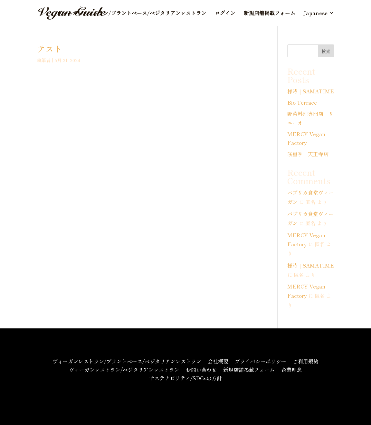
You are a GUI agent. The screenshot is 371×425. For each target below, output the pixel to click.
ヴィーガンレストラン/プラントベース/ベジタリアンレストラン (131, 14)
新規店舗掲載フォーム (269, 14)
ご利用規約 (306, 361)
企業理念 (291, 369)
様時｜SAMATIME (310, 91)
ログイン (225, 14)
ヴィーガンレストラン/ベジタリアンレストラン (124, 369)
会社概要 (218, 361)
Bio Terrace (302, 102)
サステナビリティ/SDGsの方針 (185, 378)
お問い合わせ (201, 369)
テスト (49, 48)
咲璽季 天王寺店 (307, 154)
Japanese (316, 14)
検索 (325, 51)
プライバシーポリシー (260, 361)
